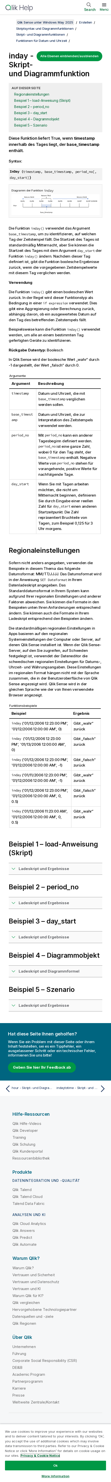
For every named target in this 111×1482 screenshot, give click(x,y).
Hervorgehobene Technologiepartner (44, 1309)
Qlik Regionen (24, 1323)
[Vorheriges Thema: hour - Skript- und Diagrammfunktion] (29, 1088)
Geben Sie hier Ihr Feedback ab (42, 1067)
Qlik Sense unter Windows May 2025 (45, 22)
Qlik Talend (22, 1190)
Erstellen (85, 22)
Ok (55, 1465)
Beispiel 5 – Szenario (30, 125)
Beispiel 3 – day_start (30, 113)
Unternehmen (24, 1347)
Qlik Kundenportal (27, 1151)
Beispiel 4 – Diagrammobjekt (36, 119)
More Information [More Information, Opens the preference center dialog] (55, 1476)
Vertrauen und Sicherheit (33, 1275)
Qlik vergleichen (26, 1302)
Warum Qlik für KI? (28, 1296)
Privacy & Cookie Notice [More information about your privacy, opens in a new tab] (40, 1455)
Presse (18, 1395)
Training (19, 1137)
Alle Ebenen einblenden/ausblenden (69, 56)
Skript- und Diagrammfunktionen (40, 34)
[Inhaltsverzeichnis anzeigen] (10, 22)
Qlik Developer (25, 1130)
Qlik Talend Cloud (27, 1196)
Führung (19, 1353)
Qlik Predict (22, 1237)
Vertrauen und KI (26, 1289)
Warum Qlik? (23, 1268)
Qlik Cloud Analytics (29, 1223)
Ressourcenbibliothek (31, 1158)
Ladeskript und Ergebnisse (44, 868)
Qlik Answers (23, 1230)
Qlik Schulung (23, 1144)
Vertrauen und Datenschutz (35, 1282)
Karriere (19, 1388)
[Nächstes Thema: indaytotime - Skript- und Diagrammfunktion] (81, 1088)
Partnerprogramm (27, 1381)
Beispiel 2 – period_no (31, 107)
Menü (104, 9)
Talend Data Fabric (28, 1203)
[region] (55, 1453)
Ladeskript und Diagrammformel (49, 971)
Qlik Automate (24, 1244)
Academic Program (28, 1374)
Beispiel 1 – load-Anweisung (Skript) (42, 100)
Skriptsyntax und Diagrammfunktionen (44, 28)
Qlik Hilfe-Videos (26, 1123)
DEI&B (17, 1367)
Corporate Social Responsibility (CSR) (44, 1360)
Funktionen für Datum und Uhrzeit (41, 41)
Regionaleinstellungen (31, 94)
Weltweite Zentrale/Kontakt (35, 1402)
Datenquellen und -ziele (33, 1316)
